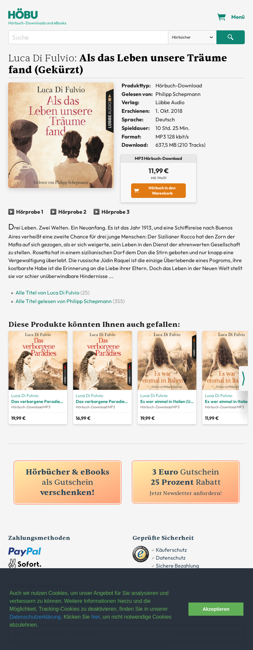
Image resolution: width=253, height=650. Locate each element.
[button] (181, 609)
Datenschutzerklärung (35, 617)
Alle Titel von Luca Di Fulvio (47, 292)
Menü (238, 17)
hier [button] (95, 617)
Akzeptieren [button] (216, 609)
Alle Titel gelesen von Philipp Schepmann (63, 301)
